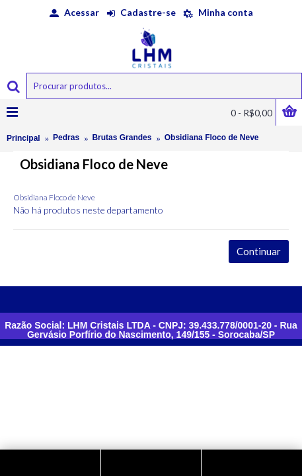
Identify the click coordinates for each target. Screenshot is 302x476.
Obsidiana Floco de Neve (212, 137)
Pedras (66, 137)
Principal (23, 138)
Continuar (259, 251)
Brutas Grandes (121, 137)
